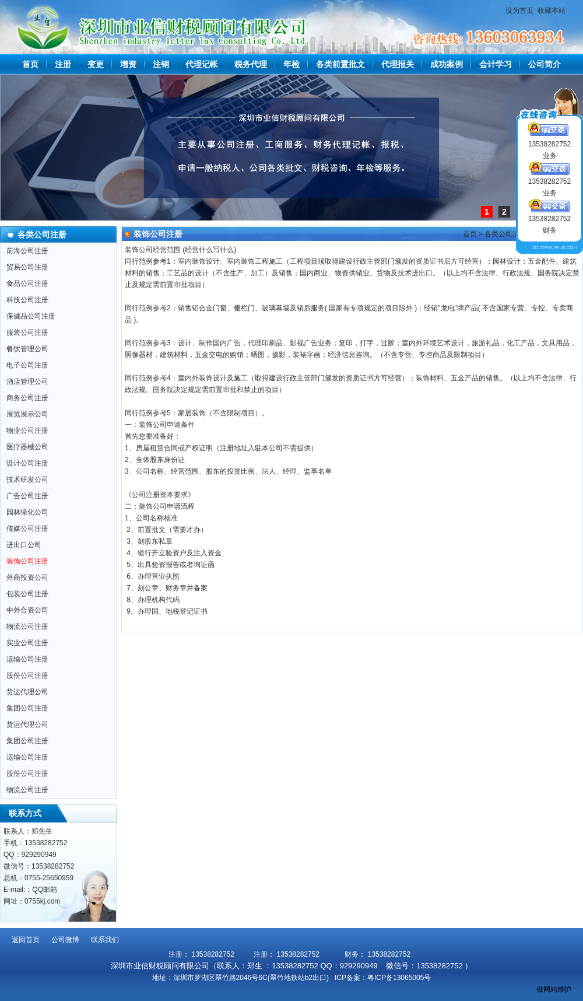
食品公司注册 (27, 283)
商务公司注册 (27, 398)
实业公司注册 (27, 643)
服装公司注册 (27, 332)
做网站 (546, 989)
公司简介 (544, 64)
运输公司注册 (27, 659)
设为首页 (519, 10)
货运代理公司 (27, 692)
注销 (161, 64)
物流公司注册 (27, 626)
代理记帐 (201, 64)
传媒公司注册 (27, 528)
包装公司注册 (27, 594)
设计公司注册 (27, 463)
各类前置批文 (340, 64)
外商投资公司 (27, 577)
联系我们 (105, 940)
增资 (128, 64)
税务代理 (250, 64)
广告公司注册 (27, 496)
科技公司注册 (27, 300)
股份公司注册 (27, 675)
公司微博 (65, 940)
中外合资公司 (27, 610)
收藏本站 (552, 10)
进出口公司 (23, 545)
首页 (30, 64)
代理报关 (397, 64)
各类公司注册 (505, 234)
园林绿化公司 (27, 512)
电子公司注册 (27, 365)
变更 (95, 64)
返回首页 (26, 940)
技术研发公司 (27, 479)
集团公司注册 (27, 708)
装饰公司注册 (27, 561)
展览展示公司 (27, 414)
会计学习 (495, 64)
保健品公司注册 (30, 316)
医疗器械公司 (27, 447)
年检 (291, 64)
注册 (63, 64)
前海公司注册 (27, 251)
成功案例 (446, 64)
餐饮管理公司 (27, 349)
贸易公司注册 (27, 267)
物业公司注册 (27, 430)
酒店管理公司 (27, 381)
